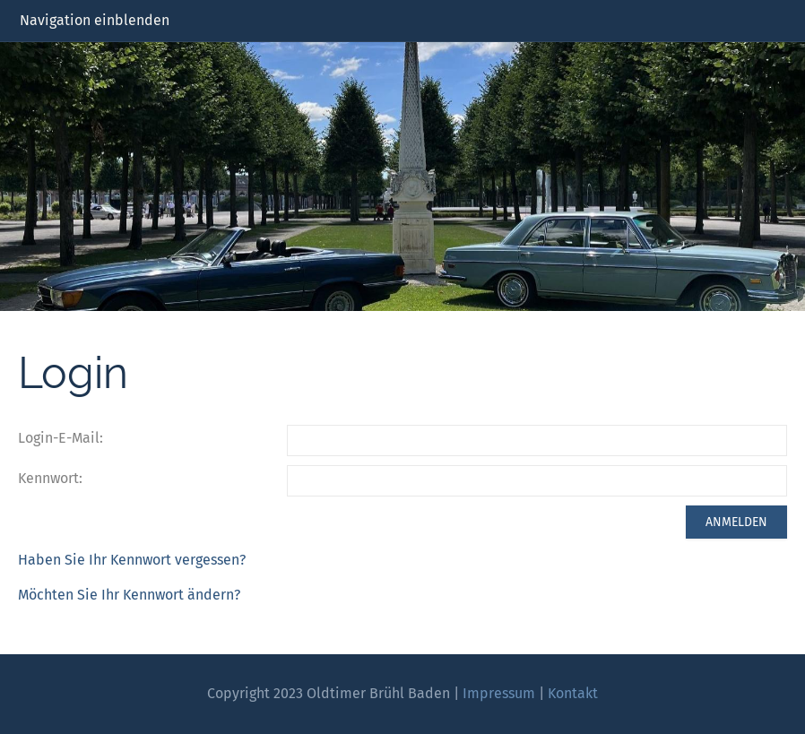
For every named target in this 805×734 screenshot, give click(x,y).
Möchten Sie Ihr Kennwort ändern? (129, 594)
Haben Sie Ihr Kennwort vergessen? (132, 559)
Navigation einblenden (94, 20)
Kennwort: (50, 478)
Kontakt (573, 693)
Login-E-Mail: (60, 437)
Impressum (499, 693)
